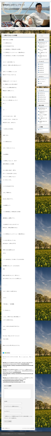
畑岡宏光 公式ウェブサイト (14, 5)
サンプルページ (33, 28)
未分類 (40, 83)
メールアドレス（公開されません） (11, 406)
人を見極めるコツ (7, 428)
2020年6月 (41, 64)
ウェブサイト (7, 411)
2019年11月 (41, 70)
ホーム (6, 28)
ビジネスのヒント (22, 28)
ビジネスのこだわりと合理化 (27, 428)
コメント (6, 388)
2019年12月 (41, 68)
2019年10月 (41, 72)
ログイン (41, 129)
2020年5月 (41, 66)
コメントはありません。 (24, 356)
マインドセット (42, 81)
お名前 (5, 401)
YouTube (13, 28)
